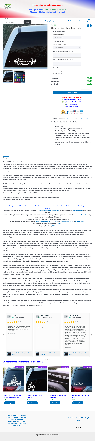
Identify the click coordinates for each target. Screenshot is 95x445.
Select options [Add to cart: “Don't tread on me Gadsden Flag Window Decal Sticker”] (10, 405)
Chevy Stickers (82, 120)
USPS (54, 228)
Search (6, 19)
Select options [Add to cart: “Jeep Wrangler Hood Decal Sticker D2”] (55, 405)
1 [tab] (43, 361)
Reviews (19, 418)
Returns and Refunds (14, 425)
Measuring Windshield (16, 423)
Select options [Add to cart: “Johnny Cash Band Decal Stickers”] (33, 405)
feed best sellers (69, 120)
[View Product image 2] (19, 76)
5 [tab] (52, 361)
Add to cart (72, 94)
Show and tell (17, 429)
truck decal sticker (80, 212)
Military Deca (57, 212)
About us (25, 418)
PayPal (59, 225)
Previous (3, 337)
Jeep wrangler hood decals (41, 223)
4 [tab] (49, 361)
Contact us (23, 427)
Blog (23, 425)
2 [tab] (45, 361)
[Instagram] (78, 430)
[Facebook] (76, 430)
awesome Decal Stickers (82, 217)
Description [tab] (6, 159)
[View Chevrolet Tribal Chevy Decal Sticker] (8, 76)
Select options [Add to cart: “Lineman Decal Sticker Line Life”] (78, 405)
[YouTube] (80, 430)
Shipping (12, 420)
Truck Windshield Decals (67, 223)
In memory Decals (82, 223)
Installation (20, 420)
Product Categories (10, 418)
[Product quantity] (85, 89)
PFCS (88, 120)
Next (91, 337)
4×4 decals (54, 223)
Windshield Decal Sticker (44, 212)
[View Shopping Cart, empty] (89, 21)
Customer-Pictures (12, 427)
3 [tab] (47, 361)
